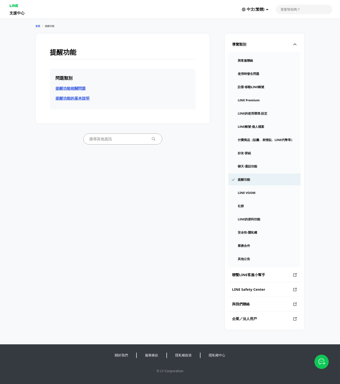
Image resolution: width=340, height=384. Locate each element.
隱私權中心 (217, 355)
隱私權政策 (183, 355)
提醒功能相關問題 (70, 88)
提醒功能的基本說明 (72, 98)
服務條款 (151, 355)
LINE (13, 5)
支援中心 (17, 12)
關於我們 (121, 355)
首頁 (37, 26)
